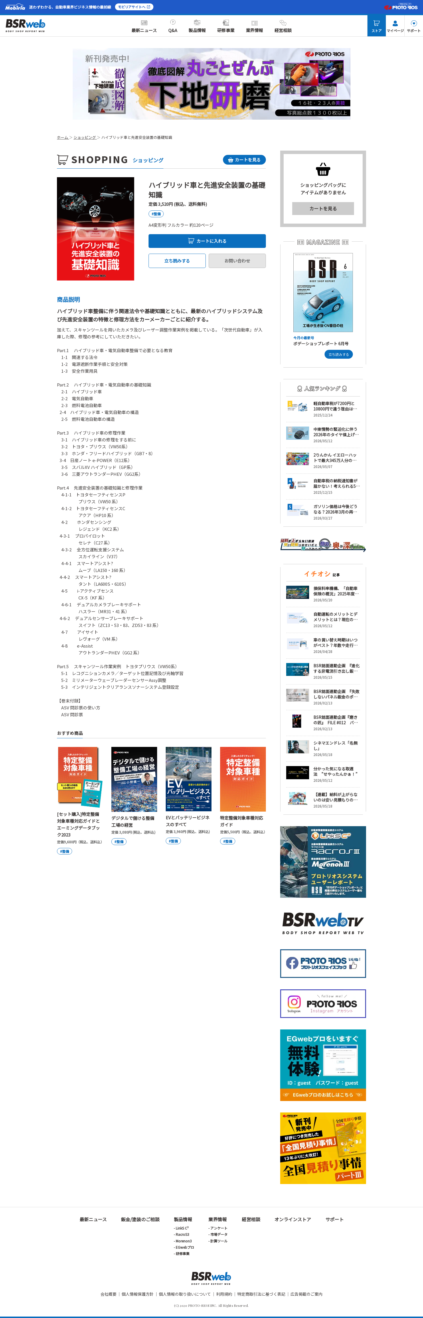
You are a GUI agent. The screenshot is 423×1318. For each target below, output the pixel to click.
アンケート (219, 1228)
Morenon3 (184, 1240)
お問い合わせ (237, 261)
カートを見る (323, 208)
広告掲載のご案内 (306, 1294)
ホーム (63, 137)
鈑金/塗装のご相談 (140, 1219)
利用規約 (224, 1294)
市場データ (219, 1234)
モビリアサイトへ (134, 6)
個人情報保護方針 (138, 1294)
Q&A (172, 26)
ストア (376, 26)
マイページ (395, 26)
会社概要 (108, 1294)
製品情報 (197, 26)
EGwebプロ (185, 1247)
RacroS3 (182, 1234)
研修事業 (225, 26)
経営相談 (283, 26)
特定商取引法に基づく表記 (261, 1294)
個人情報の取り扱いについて (185, 1294)
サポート (414, 26)
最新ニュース (144, 26)
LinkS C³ (182, 1228)
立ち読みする (177, 261)
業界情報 (254, 26)
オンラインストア (292, 1219)
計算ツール (219, 1240)
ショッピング (85, 137)
